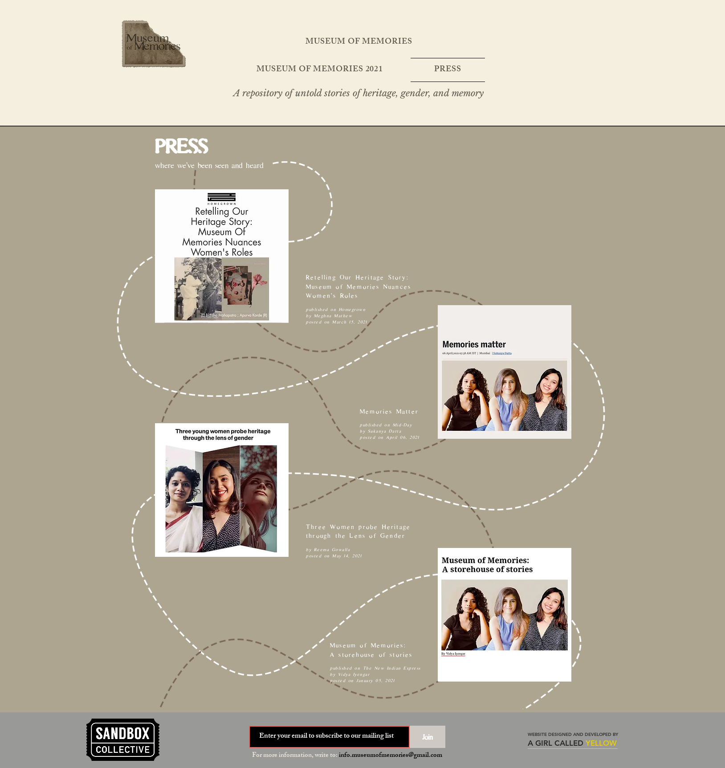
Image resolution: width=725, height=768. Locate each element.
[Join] (427, 737)
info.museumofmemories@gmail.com (390, 756)
